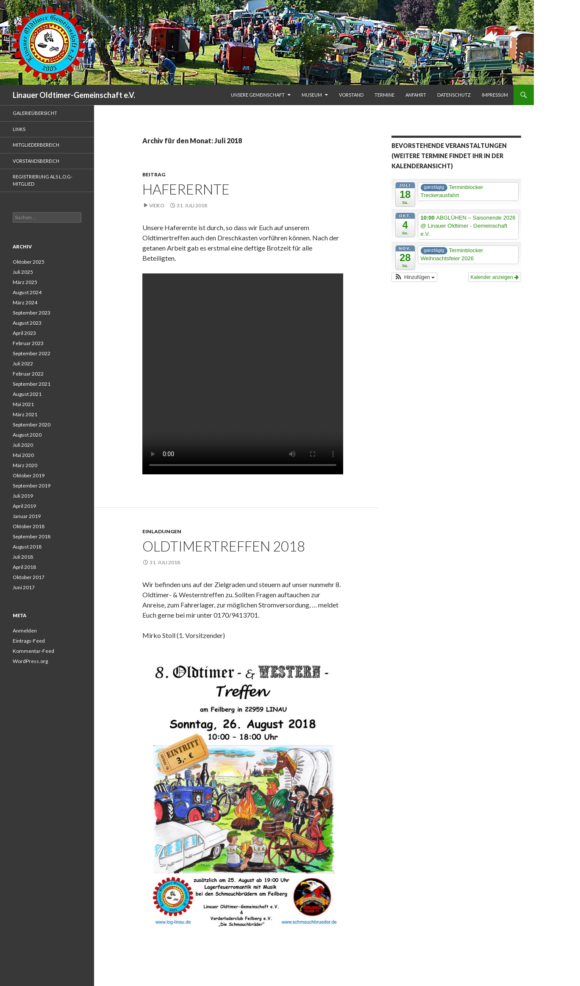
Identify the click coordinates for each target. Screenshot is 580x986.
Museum (312, 94)
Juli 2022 (23, 363)
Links (19, 129)
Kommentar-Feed (33, 651)
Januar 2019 (27, 516)
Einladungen (161, 531)
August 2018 (27, 546)
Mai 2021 (23, 404)
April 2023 (24, 333)
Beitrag (153, 174)
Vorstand (351, 94)
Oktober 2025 (28, 262)
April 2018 (24, 567)
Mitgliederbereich (36, 145)
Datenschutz (454, 94)
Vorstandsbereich (36, 161)
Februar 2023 (28, 343)
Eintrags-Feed (29, 641)
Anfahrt (415, 94)
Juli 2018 (23, 557)
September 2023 (31, 312)
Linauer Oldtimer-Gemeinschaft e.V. (74, 95)
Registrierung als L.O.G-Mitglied (42, 180)
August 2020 (27, 435)
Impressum (495, 94)
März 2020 (25, 465)
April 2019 (24, 506)
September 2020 (31, 424)
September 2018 (31, 536)
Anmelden (25, 630)
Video (156, 205)
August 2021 (27, 394)
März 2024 (25, 302)
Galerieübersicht (35, 113)
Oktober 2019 (28, 475)
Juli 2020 (23, 445)
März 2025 (25, 282)
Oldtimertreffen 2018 (223, 546)
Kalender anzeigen (495, 277)
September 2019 (31, 485)
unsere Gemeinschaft (258, 94)
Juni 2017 (24, 587)
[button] (414, 277)
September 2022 (31, 353)
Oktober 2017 (28, 577)
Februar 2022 (28, 373)
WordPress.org (30, 661)
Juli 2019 (23, 496)
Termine (384, 94)
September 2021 (31, 384)
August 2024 (27, 292)
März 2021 (25, 414)
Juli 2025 (23, 272)
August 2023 (27, 323)
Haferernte (186, 189)
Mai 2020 (23, 455)
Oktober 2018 (28, 526)
